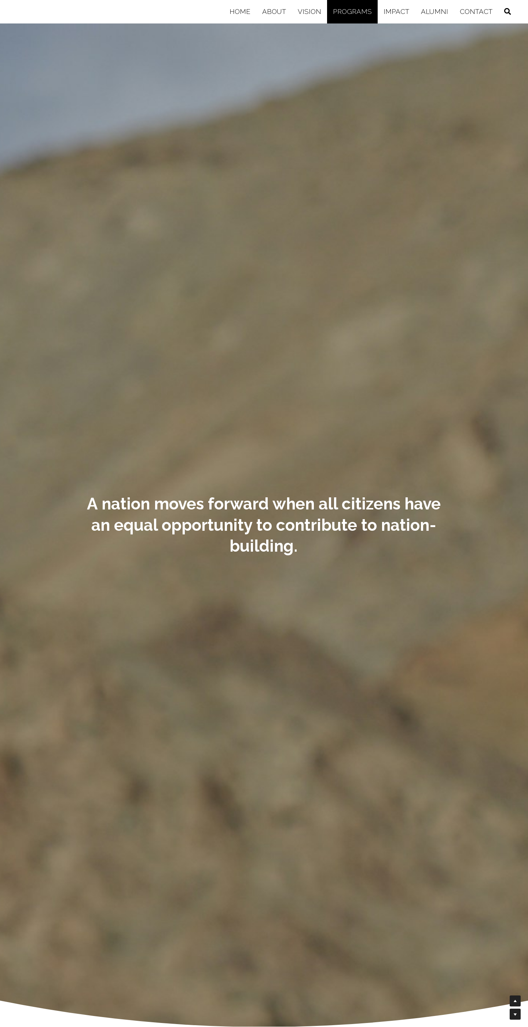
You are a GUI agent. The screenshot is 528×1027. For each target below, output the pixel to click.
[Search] (507, 11)
